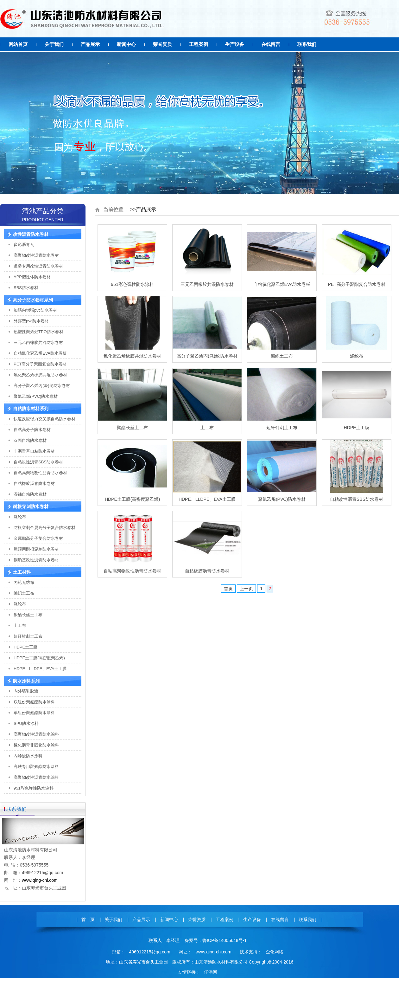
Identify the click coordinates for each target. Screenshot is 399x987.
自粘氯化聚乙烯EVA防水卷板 (40, 353)
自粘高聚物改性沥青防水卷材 (40, 472)
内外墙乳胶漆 (26, 691)
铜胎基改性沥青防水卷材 (36, 560)
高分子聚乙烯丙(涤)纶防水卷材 (42, 385)
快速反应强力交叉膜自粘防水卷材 (44, 418)
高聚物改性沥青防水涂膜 (36, 777)
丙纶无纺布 (24, 582)
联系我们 (306, 44)
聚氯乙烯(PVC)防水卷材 (36, 396)
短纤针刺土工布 (28, 636)
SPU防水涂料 (26, 723)
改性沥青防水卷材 (30, 234)
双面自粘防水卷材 (30, 440)
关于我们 (54, 44)
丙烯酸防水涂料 (28, 755)
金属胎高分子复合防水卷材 (38, 538)
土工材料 (22, 572)
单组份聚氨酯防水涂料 (34, 712)
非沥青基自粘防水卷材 (34, 451)
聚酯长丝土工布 (28, 614)
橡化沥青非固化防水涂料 (36, 745)
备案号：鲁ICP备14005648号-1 (216, 940)
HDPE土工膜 (25, 647)
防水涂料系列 (26, 680)
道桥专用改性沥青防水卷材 (38, 266)
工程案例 (198, 44)
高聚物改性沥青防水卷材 (36, 255)
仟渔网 (210, 972)
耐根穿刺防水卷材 (30, 506)
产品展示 (90, 44)
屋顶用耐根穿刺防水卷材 (36, 549)
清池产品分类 (43, 211)
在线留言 (270, 44)
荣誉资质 (162, 44)
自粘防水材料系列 (30, 408)
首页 (228, 588)
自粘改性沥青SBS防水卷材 (38, 462)
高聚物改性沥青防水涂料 (36, 734)
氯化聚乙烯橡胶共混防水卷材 (40, 374)
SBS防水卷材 (26, 287)
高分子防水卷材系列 (33, 299)
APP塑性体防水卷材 (32, 276)
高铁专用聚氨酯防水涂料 (36, 766)
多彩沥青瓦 (24, 244)
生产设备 (234, 44)
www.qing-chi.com (40, 880)
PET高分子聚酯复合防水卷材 (40, 364)
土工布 (20, 625)
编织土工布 (24, 593)
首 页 (88, 919)
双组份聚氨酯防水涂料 (34, 702)
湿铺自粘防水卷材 (30, 494)
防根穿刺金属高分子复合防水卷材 (44, 527)
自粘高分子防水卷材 (32, 429)
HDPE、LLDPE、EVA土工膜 (40, 668)
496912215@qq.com (149, 951)
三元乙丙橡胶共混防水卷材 (38, 342)
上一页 (246, 588)
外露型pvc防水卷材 (31, 321)
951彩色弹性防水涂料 (34, 788)
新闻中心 (126, 44)
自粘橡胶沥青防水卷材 (34, 483)
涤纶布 (20, 516)
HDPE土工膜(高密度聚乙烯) (39, 657)
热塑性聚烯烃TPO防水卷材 (38, 331)
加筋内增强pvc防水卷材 (35, 310)
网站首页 (18, 44)
